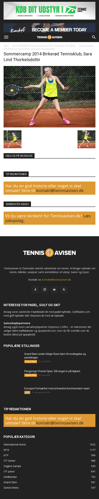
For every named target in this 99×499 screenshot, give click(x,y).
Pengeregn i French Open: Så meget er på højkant (52, 371)
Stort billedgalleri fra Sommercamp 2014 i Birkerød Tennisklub (44, 45)
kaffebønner (26, 330)
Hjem (6, 45)
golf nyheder (16, 315)
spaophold (29, 334)
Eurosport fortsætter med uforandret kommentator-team (57, 388)
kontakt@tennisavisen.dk (59, 190)
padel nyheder (63, 311)
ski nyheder (57, 315)
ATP (27, 392)
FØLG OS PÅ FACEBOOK (19, 155)
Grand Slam (30, 361)
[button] (6, 37)
